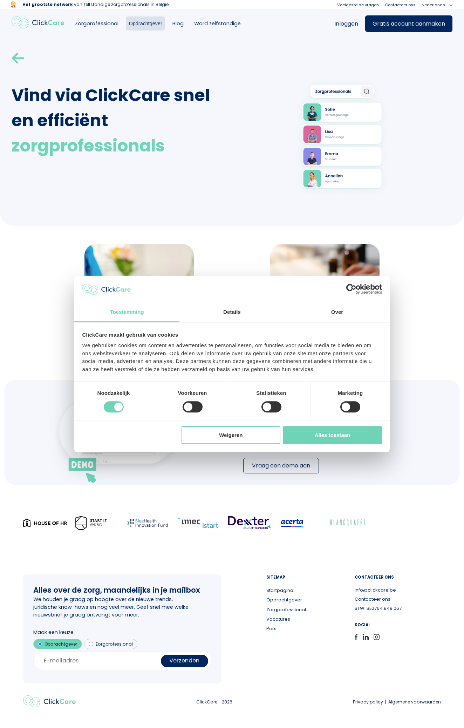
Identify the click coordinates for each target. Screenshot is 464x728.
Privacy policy (368, 702)
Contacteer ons (400, 5)
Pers (271, 628)
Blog (178, 23)
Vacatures (278, 619)
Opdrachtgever (145, 23)
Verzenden (184, 660)
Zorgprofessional (96, 23)
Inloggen (346, 24)
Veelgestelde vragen (358, 5)
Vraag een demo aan (281, 465)
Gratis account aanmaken (409, 24)
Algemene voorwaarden (414, 702)
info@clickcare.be (375, 590)
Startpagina (279, 590)
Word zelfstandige (217, 23)
